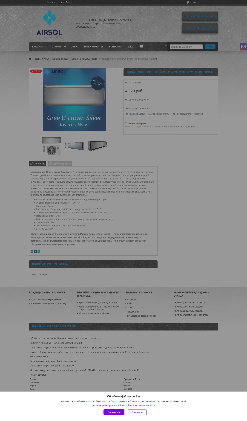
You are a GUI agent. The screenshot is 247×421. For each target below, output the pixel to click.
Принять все (114, 412)
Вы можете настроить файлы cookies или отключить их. (122, 405)
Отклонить (137, 412)
